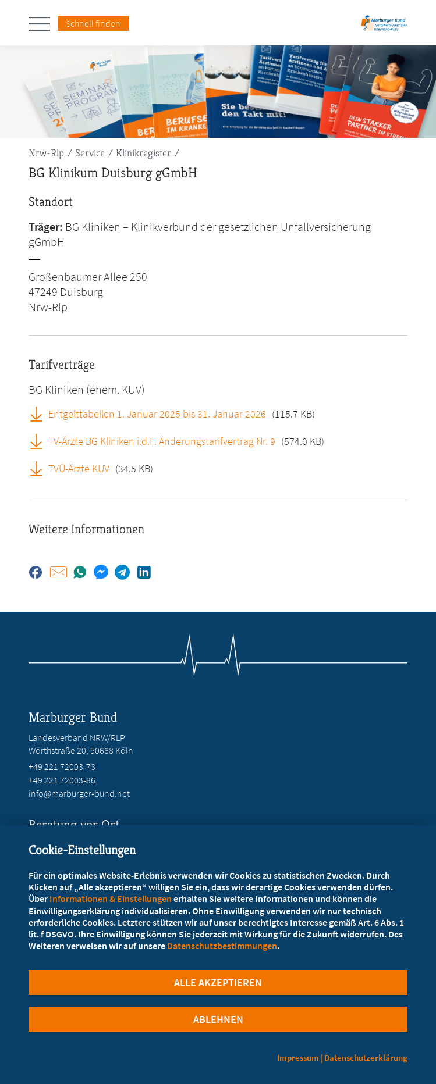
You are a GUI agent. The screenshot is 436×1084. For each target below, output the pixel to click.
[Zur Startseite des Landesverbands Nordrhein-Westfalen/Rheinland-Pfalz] (384, 26)
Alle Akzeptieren (218, 982)
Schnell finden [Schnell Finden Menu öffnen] (93, 23)
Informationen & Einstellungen (110, 898)
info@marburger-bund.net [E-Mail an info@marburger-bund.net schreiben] (79, 793)
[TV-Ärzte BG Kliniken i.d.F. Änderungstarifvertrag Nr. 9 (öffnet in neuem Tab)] (40, 440)
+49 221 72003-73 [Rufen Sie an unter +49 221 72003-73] (62, 766)
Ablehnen (218, 1019)
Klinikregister (143, 152)
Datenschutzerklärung (365, 1057)
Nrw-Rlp (46, 152)
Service (90, 152)
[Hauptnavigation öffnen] (43, 23)
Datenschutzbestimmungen (222, 945)
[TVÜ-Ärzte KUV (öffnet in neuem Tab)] (40, 468)
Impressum (298, 1057)
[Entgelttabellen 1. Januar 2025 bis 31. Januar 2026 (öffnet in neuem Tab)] (40, 413)
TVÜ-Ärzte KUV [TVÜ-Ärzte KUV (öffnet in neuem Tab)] (78, 468)
